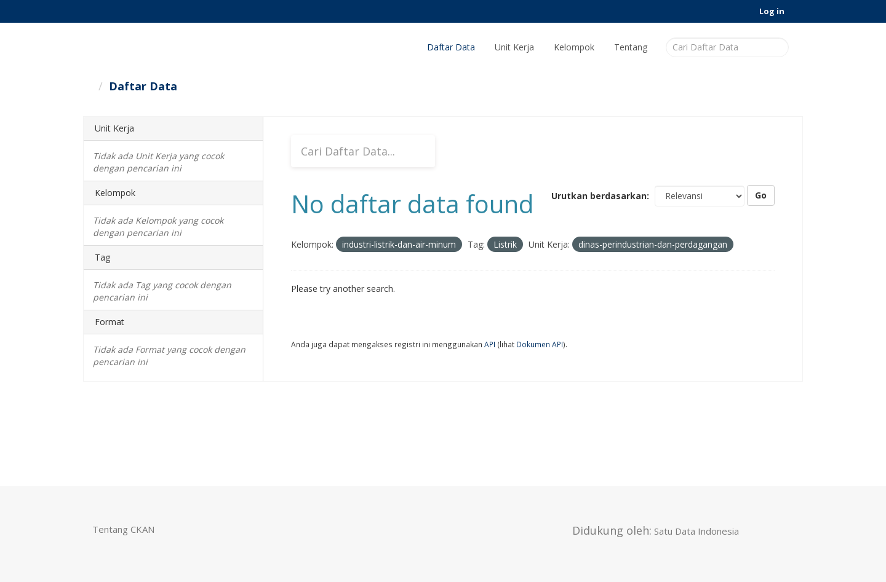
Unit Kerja (514, 47)
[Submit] (777, 46)
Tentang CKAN (123, 529)
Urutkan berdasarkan (599, 196)
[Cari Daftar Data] (727, 47)
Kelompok (574, 47)
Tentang (630, 47)
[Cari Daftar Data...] (363, 151)
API (489, 344)
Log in (771, 11)
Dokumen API (539, 344)
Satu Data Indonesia (696, 531)
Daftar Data (451, 47)
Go (761, 195)
